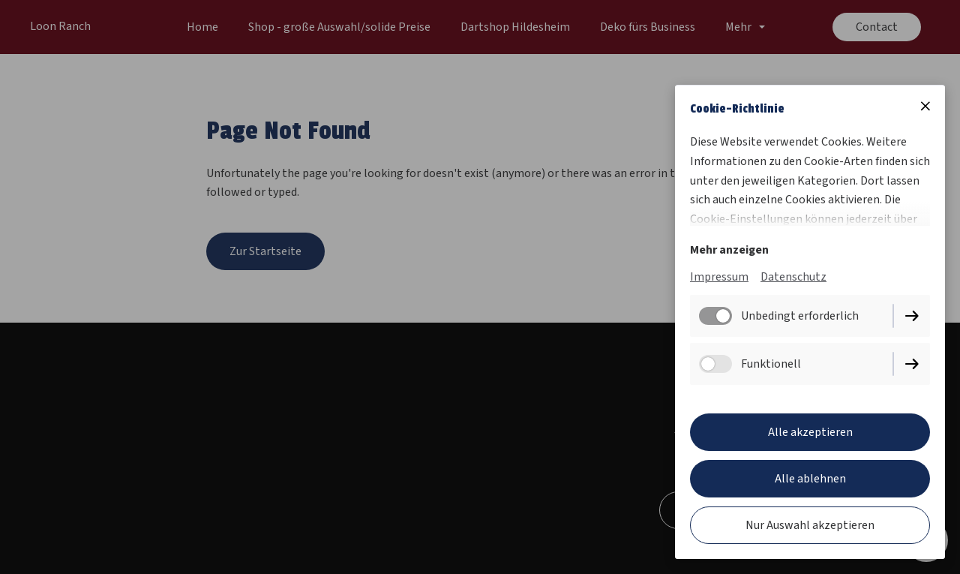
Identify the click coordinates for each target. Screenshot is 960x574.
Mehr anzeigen (729, 250)
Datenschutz (793, 277)
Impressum (719, 277)
